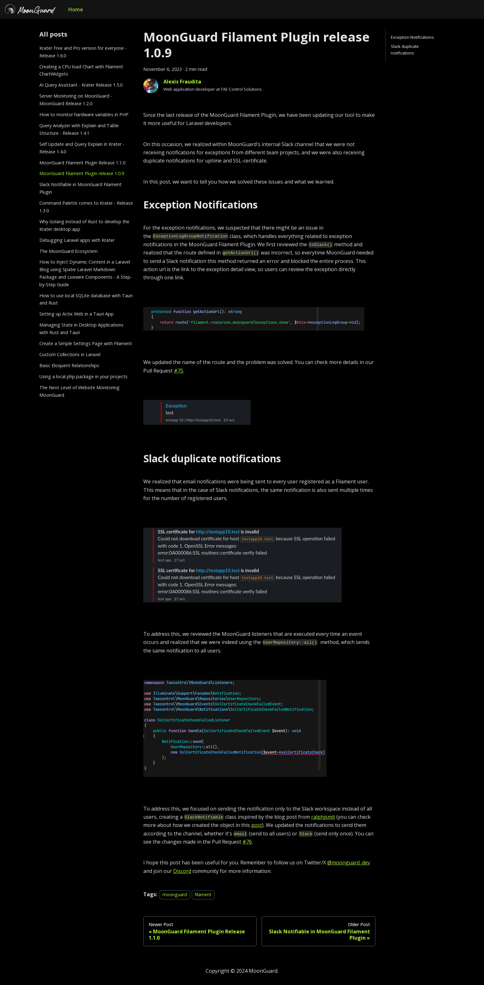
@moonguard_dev (348, 862)
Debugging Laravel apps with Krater (77, 240)
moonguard (174, 894)
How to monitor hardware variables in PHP (83, 114)
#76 (247, 841)
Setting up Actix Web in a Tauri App (76, 314)
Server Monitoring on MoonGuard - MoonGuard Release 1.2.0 (75, 99)
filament (203, 894)
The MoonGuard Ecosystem (68, 251)
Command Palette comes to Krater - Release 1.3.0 (86, 207)
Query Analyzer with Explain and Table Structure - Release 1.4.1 (79, 129)
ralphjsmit (323, 816)
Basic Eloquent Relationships (69, 365)
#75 (178, 370)
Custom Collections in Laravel (69, 354)
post (256, 825)
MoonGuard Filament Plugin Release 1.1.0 (82, 163)
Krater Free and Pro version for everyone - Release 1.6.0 (83, 52)
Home (75, 9)
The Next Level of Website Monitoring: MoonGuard (79, 391)
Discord (182, 871)
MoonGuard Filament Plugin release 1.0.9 (81, 173)
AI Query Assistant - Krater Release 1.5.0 (80, 85)
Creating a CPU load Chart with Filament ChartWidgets (81, 70)
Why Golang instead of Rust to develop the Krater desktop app (84, 225)
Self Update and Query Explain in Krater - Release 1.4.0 (81, 148)
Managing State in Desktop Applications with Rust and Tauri (81, 328)
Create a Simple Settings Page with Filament (85, 343)
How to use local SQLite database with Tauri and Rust (86, 299)
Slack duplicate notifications (405, 49)
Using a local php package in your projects (83, 376)
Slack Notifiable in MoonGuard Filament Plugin (80, 188)
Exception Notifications (412, 37)
